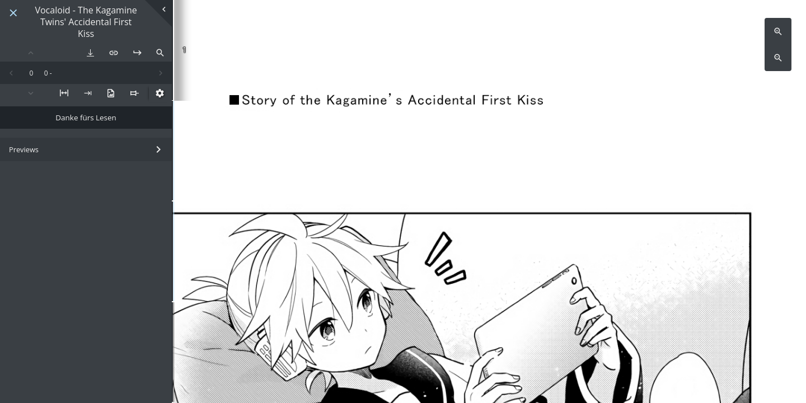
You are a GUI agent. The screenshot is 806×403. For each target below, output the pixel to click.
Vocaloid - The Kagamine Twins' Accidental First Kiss (86, 21)
